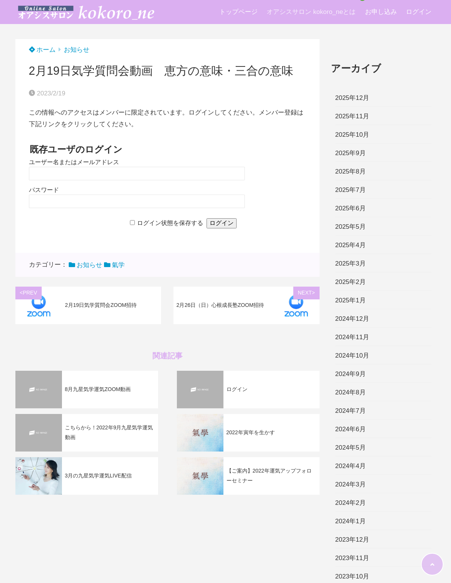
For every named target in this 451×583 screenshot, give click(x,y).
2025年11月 (352, 116)
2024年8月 (350, 392)
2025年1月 (350, 300)
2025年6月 (350, 208)
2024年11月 (352, 337)
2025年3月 (350, 263)
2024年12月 (352, 318)
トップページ (238, 11)
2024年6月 (350, 429)
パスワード (44, 190)
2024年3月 (350, 484)
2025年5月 (350, 226)
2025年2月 (350, 281)
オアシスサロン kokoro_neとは (311, 11)
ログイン (418, 11)
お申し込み (381, 11)
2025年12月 (352, 97)
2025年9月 (350, 153)
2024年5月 (350, 447)
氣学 (118, 265)
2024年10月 (352, 355)
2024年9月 (350, 374)
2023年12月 (352, 539)
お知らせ (76, 49)
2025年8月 (350, 171)
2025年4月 (350, 245)
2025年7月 (350, 189)
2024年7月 (350, 410)
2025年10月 (352, 134)
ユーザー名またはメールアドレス (74, 162)
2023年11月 (352, 558)
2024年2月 (350, 502)
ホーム (42, 49)
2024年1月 (350, 521)
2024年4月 (350, 466)
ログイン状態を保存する (170, 223)
